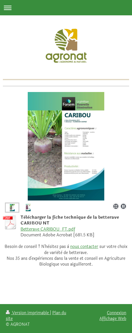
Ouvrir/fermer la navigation (66, 7)
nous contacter (84, 247)
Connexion (116, 313)
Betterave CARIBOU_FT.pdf (48, 229)
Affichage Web (112, 318)
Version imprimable (28, 313)
